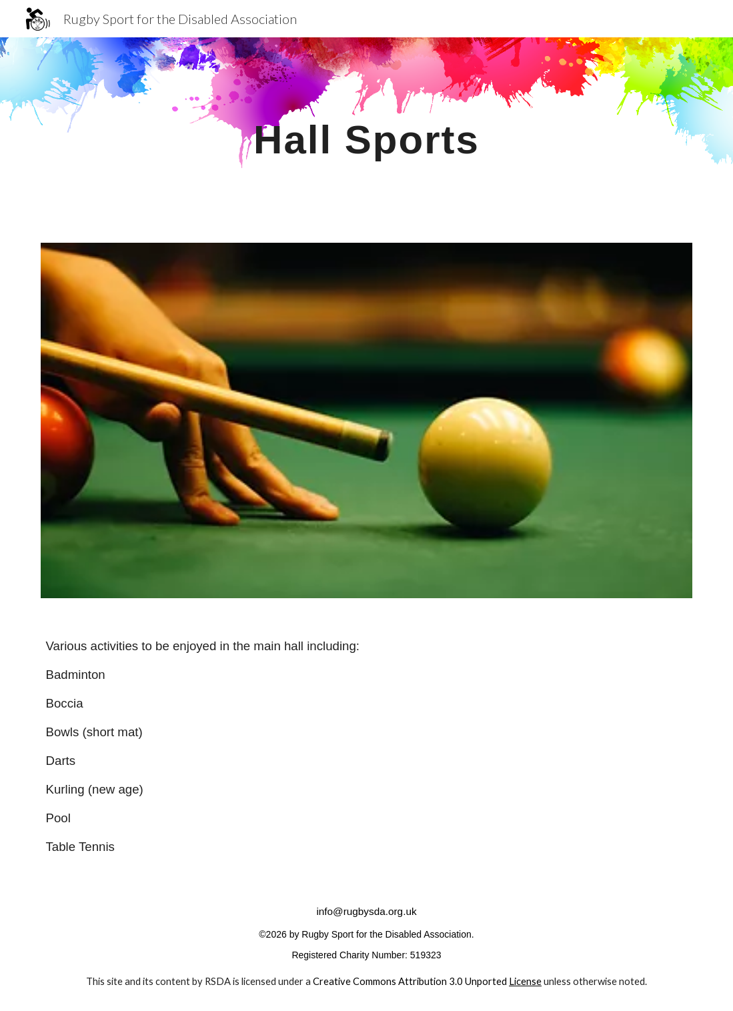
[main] (367, 131)
